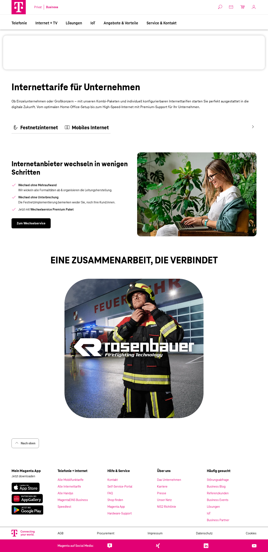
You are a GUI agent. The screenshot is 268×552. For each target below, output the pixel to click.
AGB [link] (60, 533)
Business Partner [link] (218, 520)
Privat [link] (38, 7)
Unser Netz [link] (164, 500)
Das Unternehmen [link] (169, 480)
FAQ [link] (110, 493)
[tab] (36, 127)
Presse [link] (161, 493)
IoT (92, 23)
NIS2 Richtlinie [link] (166, 507)
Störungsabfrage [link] (218, 480)
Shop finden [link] (115, 500)
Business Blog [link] (216, 486)
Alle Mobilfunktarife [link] (71, 480)
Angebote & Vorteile (121, 23)
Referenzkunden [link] (218, 493)
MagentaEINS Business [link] (73, 500)
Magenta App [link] (116, 507)
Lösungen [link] (213, 507)
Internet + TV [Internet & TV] (46, 23)
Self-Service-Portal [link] (119, 486)
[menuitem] (19, 22)
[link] (31, 223)
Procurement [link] (105, 533)
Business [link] (52, 7)
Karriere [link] (162, 486)
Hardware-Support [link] (119, 513)
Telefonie (19, 23)
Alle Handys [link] (65, 493)
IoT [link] (209, 513)
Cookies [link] (251, 533)
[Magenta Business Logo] (19, 7)
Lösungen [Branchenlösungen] (74, 23)
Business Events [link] (217, 500)
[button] (19, 7)
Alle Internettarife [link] (69, 486)
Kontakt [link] (112, 480)
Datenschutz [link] (204, 533)
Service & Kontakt (162, 23)
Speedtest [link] (64, 507)
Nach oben (25, 443)
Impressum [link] (155, 533)
